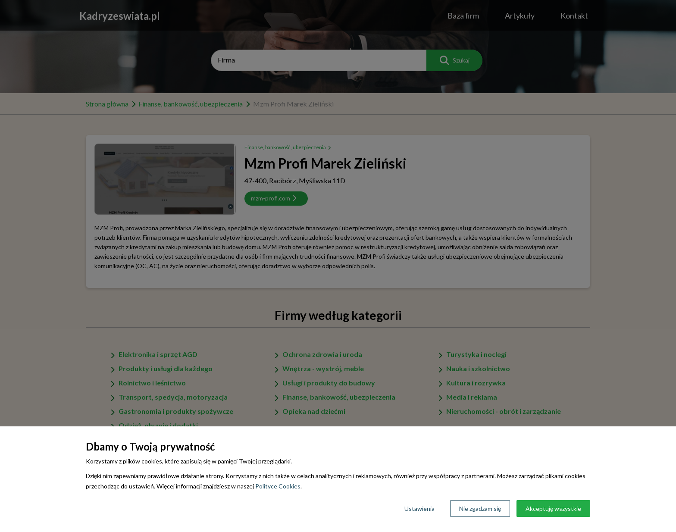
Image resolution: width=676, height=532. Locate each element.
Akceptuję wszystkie (553, 508)
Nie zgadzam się (480, 508)
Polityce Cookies (277, 486)
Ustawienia (419, 508)
